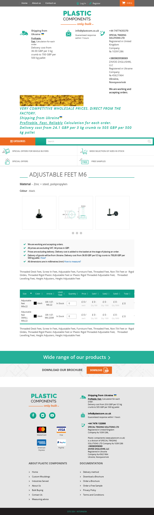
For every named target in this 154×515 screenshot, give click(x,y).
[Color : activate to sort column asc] (38, 294)
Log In (83, 3)
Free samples (98, 161)
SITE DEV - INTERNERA (77, 511)
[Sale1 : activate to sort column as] (94, 294)
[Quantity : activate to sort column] (72, 294)
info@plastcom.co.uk (87, 30)
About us (36, 3)
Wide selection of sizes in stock (107, 151)
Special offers (20, 161)
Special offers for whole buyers (30, 151)
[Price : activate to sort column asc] (84, 294)
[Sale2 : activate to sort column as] (105, 294)
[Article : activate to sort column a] (49, 294)
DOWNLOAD (96, 370)
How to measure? (72, 261)
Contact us (50, 3)
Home (24, 3)
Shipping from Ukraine (42, 118)
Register (96, 3)
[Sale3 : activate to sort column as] (115, 294)
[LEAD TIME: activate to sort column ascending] (60, 294)
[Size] (26, 294)
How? (43, 257)
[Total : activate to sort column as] (126, 294)
